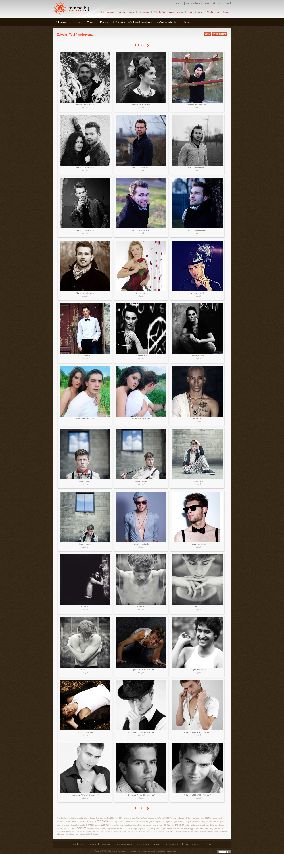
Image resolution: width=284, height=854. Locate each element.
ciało (69, 822)
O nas (82, 844)
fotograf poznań (139, 822)
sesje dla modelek (176, 829)
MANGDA (110, 818)
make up (144, 825)
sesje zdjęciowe (191, 828)
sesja (130, 828)
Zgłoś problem (143, 844)
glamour (90, 824)
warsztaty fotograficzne (101, 831)
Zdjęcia (121, 12)
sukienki (69, 831)
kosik (116, 825)
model (85, 108)
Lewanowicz (102, 818)
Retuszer (187, 22)
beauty (208, 818)
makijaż (158, 825)
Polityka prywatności (124, 844)
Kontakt (93, 844)
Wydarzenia (213, 12)
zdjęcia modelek (193, 831)
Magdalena (152, 818)
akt (187, 818)
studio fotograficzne (212, 829)
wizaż (113, 831)
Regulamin (105, 844)
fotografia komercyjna (162, 822)
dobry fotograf (80, 822)
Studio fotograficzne (142, 22)
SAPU (158, 818)
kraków (121, 825)
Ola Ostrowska (84, 356)
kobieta (104, 824)
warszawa (89, 831)
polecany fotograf (63, 829)
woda (117, 831)
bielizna (214, 818)
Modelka (104, 22)
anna (200, 818)
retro (125, 829)
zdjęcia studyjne (62, 834)
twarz (74, 831)
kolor (111, 825)
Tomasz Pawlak (141, 293)
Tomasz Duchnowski (177, 818)
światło (95, 834)
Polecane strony (192, 844)
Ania (58, 818)
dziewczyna (91, 821)
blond (220, 818)
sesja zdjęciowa (163, 828)
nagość (202, 825)
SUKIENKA (166, 818)
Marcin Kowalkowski (85, 105)
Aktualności (159, 12)
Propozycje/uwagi (173, 844)
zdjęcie (82, 834)
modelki (187, 825)
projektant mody (100, 829)
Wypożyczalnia (176, 12)
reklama (120, 829)
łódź (87, 834)
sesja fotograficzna (139, 829)
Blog (74, 844)
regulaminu (171, 851)
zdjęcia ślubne (74, 834)
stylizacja (61, 831)
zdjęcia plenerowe (206, 831)
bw (66, 822)
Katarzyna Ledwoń (78, 818)
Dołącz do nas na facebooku (224, 851)
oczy (207, 825)
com (73, 822)
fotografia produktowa (193, 822)
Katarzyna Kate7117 (85, 418)
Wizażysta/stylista (167, 22)
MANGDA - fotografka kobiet (125, 818)
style (221, 829)
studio (201, 828)
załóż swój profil (211, 3)
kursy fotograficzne (131, 825)
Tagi (72, 34)
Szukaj (226, 12)
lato (139, 825)
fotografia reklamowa (209, 822)
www (122, 831)
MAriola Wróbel (141, 818)
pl (210, 825)
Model (90, 22)
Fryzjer (76, 22)
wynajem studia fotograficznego (135, 831)
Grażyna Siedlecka (141, 544)
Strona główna (107, 12)
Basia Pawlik (197, 418)
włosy (149, 831)
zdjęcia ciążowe (163, 831)
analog (195, 818)
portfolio (73, 829)
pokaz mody (222, 825)
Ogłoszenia (144, 12)
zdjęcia (154, 831)
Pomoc (157, 844)
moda (166, 824)
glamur (97, 825)
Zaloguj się (182, 3)
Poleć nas (208, 844)
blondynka (60, 822)
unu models (81, 831)
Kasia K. (85, 607)
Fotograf (62, 22)
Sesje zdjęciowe (195, 12)
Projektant (120, 22)
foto (110, 821)
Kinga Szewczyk (91, 818)
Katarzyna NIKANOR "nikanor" (141, 669)
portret (81, 828)
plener (214, 825)
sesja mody (151, 829)
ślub (90, 834)
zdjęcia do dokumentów (178, 831)
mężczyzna (195, 825)
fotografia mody (178, 821)
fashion (102, 821)
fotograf (141, 296)
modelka (179, 824)
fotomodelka (80, 825)
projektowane (112, 829)
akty (190, 818)
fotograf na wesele (126, 822)
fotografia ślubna (70, 825)
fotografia (150, 821)
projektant (90, 829)
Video (131, 12)
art (203, 818)
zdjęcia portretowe (220, 831)
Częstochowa (65, 818)
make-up (151, 825)
